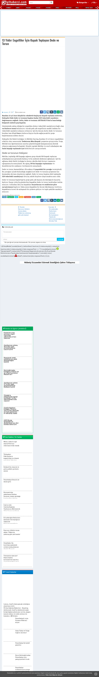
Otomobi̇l (74, 7)
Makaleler (65, 7)
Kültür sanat (46, 7)
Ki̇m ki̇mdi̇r (25, 7)
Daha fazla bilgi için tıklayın (54, 675)
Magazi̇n (55, 7)
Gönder (60, 239)
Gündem (5, 7)
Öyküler (84, 7)
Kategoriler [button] (82, 2)
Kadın (14, 7)
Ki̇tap (34, 7)
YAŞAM (5, 112)
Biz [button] (94, 2)
